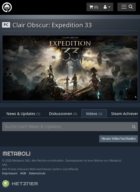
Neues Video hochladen (119, 138)
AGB (23, 173)
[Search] (134, 126)
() (93, 6)
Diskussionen (63, 113)
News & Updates (23, 113)
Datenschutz (37, 173)
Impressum (9, 173)
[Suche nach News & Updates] (66, 126)
